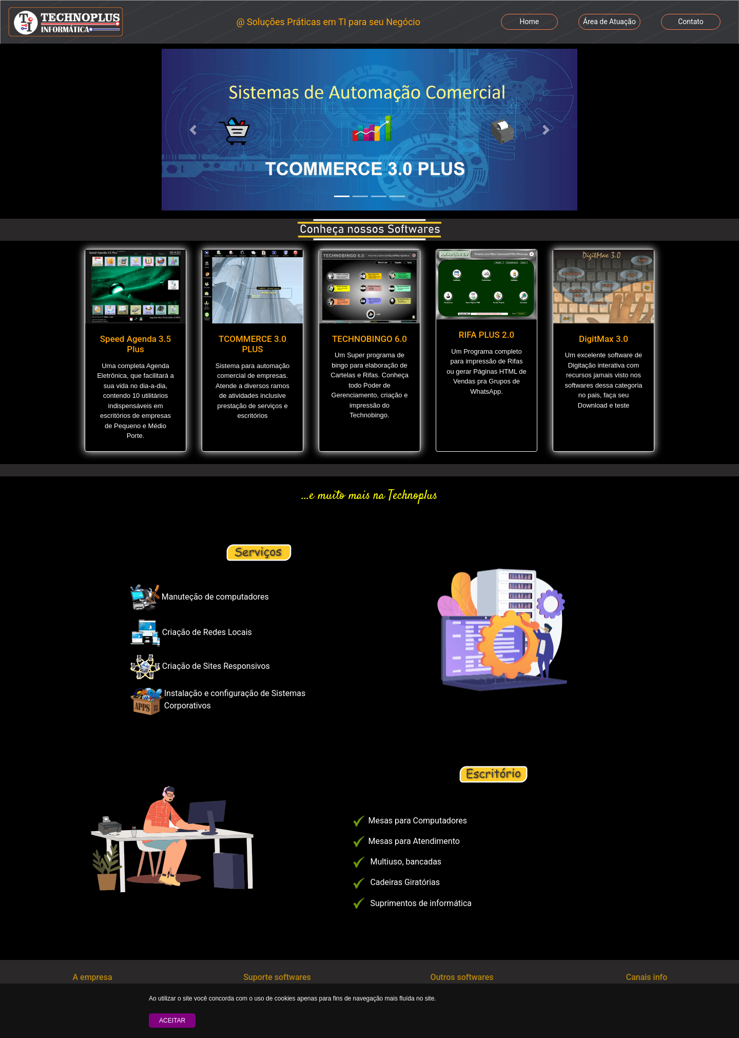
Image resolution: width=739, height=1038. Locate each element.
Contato (691, 21)
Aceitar (172, 1020)
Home (529, 21)
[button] (193, 129)
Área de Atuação (609, 21)
